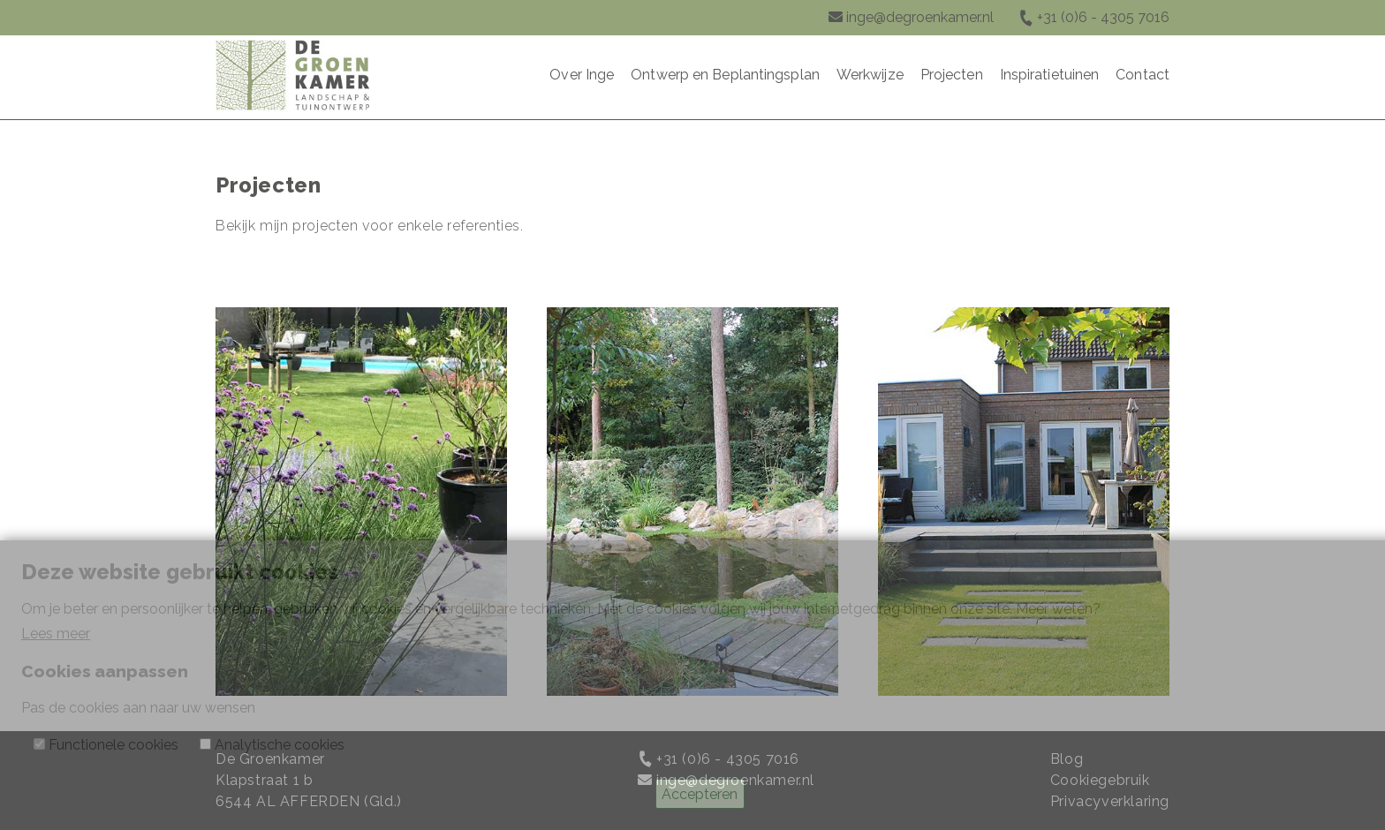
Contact (1142, 74)
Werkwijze (870, 74)
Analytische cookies (279, 744)
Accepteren (700, 794)
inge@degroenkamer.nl (920, 17)
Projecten (951, 74)
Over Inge (581, 74)
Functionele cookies (113, 744)
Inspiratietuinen (1050, 74)
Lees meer (55, 633)
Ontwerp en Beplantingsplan (725, 74)
